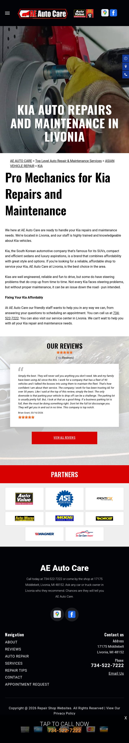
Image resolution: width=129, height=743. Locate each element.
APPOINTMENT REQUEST (27, 684)
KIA (40, 166)
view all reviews (64, 437)
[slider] (64, 352)
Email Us (116, 673)
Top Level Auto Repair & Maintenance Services (68, 161)
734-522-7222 (53, 579)
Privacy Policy (64, 713)
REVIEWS (13, 649)
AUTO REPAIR (17, 656)
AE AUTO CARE (21, 161)
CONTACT (13, 677)
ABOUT (11, 642)
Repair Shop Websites (54, 708)
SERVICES (14, 663)
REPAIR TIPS (16, 670)
